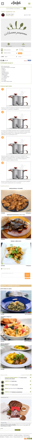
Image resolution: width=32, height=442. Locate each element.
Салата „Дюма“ (15, 384)
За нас (11, 436)
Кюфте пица (14, 381)
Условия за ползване (18, 435)
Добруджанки (20, 388)
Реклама (7, 436)
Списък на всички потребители (6, 435)
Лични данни (26, 435)
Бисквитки (2, 436)
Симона (7, 381)
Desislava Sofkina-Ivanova (11, 377)
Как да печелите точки (18, 436)
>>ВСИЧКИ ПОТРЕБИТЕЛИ (25, 374)
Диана (6, 388)
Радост (12, 14)
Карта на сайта (27, 436)
